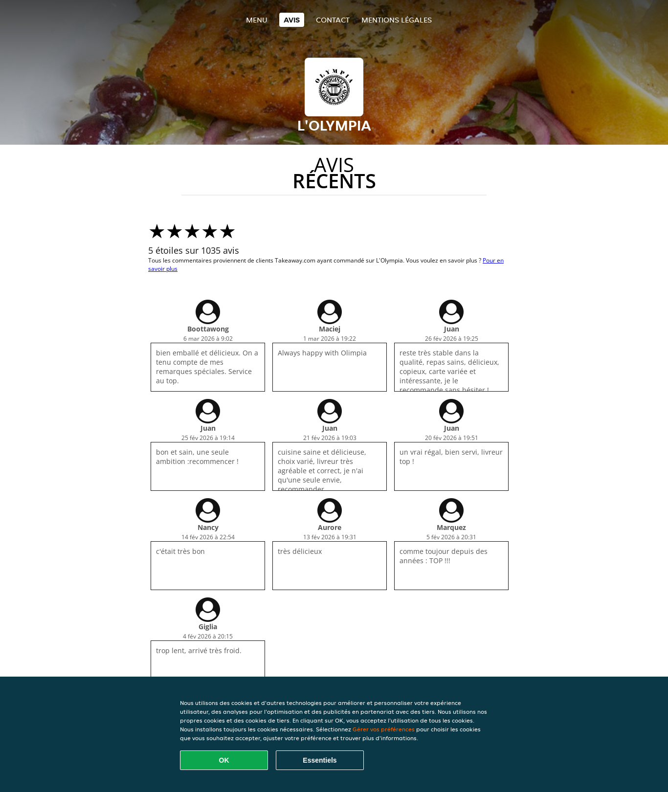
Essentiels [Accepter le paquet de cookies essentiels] (319, 760)
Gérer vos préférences (384, 729)
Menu (256, 20)
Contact (333, 20)
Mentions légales (396, 20)
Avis (292, 20)
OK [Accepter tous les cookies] (224, 760)
